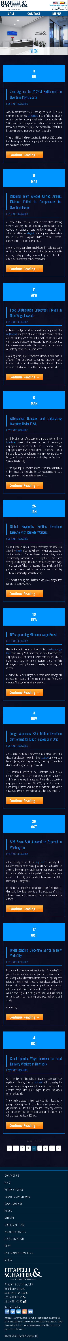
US (56, 2)
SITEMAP (10, 1217)
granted (45, 757)
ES (63, 2)
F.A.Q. (8, 1182)
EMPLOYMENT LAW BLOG (19, 1253)
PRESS (8, 1210)
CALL (11, 13)
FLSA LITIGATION (14, 1239)
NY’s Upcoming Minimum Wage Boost (33, 634)
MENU (56, 13)
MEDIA (8, 1260)
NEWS (8, 1246)
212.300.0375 (59, 8)
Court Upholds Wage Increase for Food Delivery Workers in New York (36, 1061)
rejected (40, 862)
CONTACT (34, 13)
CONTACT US (12, 1175)
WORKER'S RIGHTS (15, 1232)
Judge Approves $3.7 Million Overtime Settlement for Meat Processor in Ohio (36, 736)
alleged (30, 233)
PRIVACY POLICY (14, 1189)
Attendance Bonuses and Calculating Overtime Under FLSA (36, 421)
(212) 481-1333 (14, 1301)
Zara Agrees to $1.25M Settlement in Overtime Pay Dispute (36, 94)
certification (11, 334)
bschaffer (22, 103)
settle (19, 550)
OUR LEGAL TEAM (15, 1224)
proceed (38, 1082)
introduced (11, 442)
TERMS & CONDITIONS (17, 1196)
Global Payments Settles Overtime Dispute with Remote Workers (36, 529)
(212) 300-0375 (14, 1297)
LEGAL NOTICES (14, 1203)
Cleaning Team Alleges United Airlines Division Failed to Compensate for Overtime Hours (36, 201)
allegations (33, 115)
